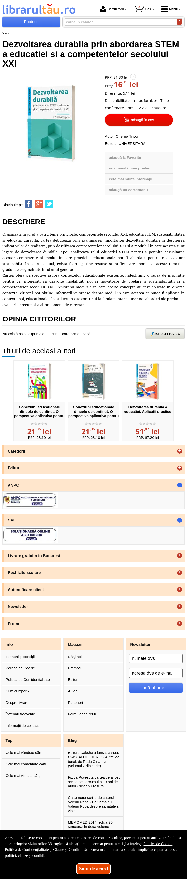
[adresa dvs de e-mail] (156, 673)
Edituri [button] (14, 468)
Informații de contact (22, 725)
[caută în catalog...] (118, 22)
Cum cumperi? (18, 691)
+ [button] (179, 451)
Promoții (74, 668)
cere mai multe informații (130, 179)
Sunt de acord (93, 868)
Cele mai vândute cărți (24, 753)
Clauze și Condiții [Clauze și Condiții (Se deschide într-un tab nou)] (67, 849)
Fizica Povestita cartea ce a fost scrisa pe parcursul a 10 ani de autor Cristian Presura (94, 781)
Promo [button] (14, 623)
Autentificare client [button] (26, 589)
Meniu (169, 9)
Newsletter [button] (18, 606)
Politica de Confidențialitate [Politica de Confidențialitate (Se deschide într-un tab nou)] (27, 849)
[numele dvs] (156, 658)
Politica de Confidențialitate (28, 680)
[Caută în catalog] (179, 22)
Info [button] (9, 644)
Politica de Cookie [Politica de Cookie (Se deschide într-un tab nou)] (157, 844)
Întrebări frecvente (20, 714)
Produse (31, 22)
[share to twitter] (49, 204)
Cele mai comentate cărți (26, 764)
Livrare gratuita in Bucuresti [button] (35, 555)
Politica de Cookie (20, 668)
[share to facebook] (28, 204)
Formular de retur (82, 714)
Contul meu (112, 9)
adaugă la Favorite (125, 157)
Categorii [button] (16, 451)
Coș (142, 9)
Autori (72, 691)
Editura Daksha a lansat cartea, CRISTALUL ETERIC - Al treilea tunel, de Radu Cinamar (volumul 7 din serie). (93, 759)
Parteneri (75, 702)
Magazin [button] (76, 644)
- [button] (179, 485)
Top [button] (9, 740)
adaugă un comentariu (128, 190)
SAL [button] (12, 520)
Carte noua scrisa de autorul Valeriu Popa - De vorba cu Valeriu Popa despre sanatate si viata (94, 804)
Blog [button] (72, 740)
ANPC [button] (13, 485)
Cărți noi (75, 657)
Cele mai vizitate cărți (23, 775)
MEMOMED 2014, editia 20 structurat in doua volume (90, 824)
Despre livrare (17, 702)
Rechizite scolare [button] (24, 572)
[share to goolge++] (39, 204)
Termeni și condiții (20, 657)
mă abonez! (156, 687)
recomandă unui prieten (129, 168)
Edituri (73, 680)
